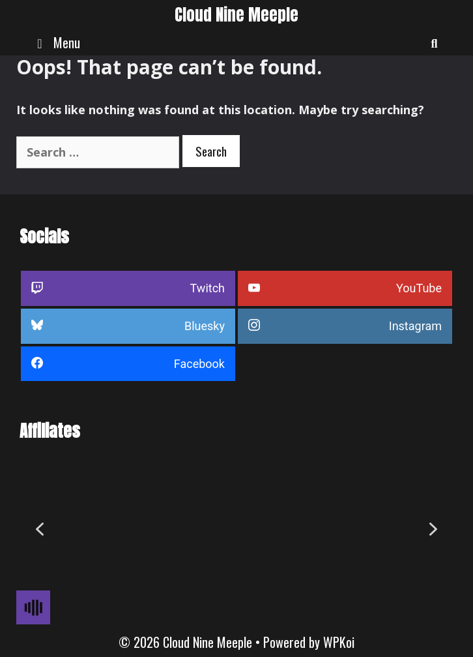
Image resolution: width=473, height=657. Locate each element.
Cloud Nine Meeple (236, 15)
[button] (39, 529)
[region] (236, 529)
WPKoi (338, 642)
